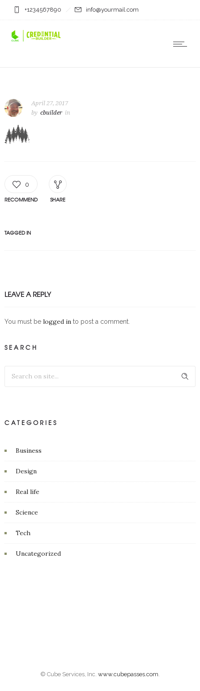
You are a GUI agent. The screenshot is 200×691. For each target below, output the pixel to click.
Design (26, 471)
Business (29, 450)
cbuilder (51, 112)
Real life (27, 492)
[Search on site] (100, 376)
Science (27, 512)
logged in (57, 322)
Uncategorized (38, 553)
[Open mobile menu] (182, 44)
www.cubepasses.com (128, 674)
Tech (23, 533)
